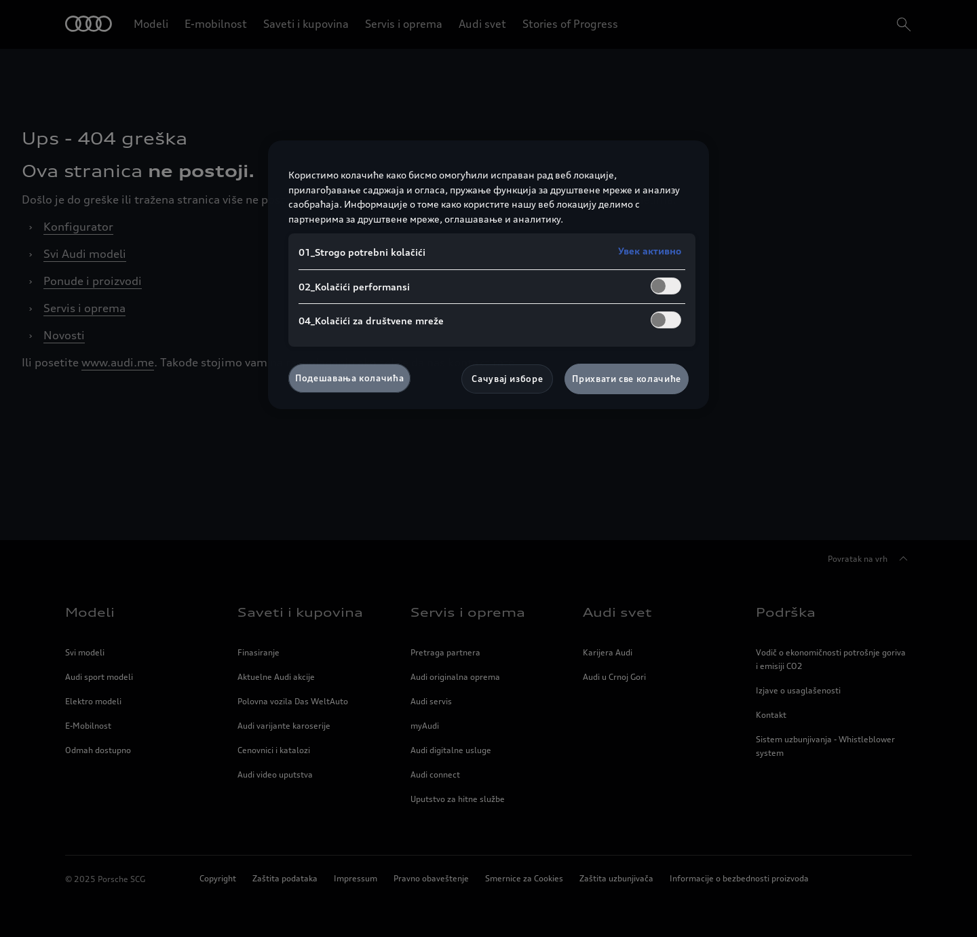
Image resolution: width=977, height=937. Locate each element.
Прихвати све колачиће (626, 378)
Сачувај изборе (507, 378)
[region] (488, 274)
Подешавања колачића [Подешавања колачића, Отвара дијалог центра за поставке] (349, 377)
